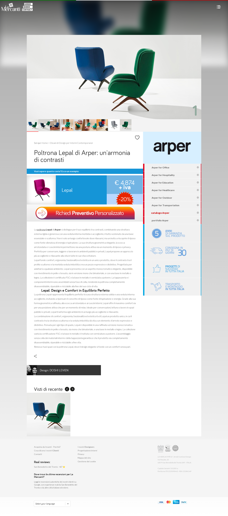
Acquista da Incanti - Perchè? (47, 447)
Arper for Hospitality (175, 175)
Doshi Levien (47, 370)
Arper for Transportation (175, 205)
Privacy (81, 454)
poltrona (41, 229)
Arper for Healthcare (175, 190)
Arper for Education (175, 182)
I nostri (86, 447)
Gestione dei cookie (87, 461)
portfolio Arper (175, 220)
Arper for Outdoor (175, 197)
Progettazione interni (87, 450)
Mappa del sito (84, 458)
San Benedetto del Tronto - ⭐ (49, 467)
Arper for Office (175, 167)
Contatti (38, 454)
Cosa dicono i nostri (46, 450)
